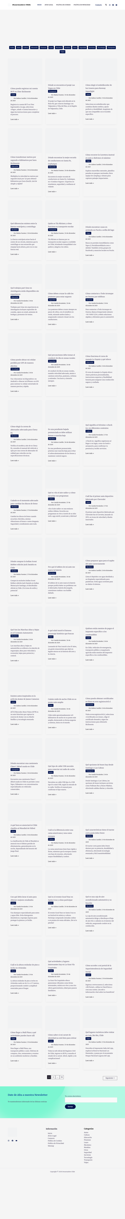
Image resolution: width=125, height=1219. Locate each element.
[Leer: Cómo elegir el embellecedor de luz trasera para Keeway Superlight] (100, 71)
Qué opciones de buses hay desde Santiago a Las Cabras (99, 797)
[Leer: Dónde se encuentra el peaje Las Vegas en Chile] (62, 71)
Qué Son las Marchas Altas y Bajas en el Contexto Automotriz (23, 655)
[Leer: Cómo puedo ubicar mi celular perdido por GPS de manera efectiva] (25, 358)
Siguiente (110, 1122)
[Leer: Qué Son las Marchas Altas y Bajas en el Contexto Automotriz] (25, 639)
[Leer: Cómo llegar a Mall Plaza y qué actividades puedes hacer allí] (25, 1059)
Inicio (48, 1177)
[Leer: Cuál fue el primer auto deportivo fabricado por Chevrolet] (100, 497)
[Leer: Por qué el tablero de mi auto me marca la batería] (62, 570)
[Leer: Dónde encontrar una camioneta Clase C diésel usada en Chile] (25, 778)
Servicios (107, 48)
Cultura (32, 48)
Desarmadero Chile (21, 5)
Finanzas (52, 48)
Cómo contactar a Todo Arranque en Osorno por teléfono (100, 307)
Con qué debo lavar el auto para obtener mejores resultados (23, 935)
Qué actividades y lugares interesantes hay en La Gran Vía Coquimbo (60, 1004)
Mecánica (69, 48)
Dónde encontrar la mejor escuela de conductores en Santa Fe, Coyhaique (61, 166)
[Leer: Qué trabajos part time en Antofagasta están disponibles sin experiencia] (25, 284)
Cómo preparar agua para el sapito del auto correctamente (99, 583)
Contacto (49, 1182)
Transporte (64, 53)
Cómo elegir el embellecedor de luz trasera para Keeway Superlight (98, 90)
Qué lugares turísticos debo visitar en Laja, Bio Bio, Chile (100, 1077)
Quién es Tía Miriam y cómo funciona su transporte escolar (61, 233)
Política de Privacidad (54, 1187)
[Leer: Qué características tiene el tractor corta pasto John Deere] (100, 847)
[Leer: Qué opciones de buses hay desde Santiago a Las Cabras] (100, 778)
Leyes (61, 48)
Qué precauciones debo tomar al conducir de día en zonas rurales (62, 371)
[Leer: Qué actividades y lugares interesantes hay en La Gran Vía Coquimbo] (62, 987)
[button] (98, 5)
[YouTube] (116, 5)
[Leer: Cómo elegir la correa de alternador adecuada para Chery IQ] (25, 425)
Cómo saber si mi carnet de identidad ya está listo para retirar (61, 1079)
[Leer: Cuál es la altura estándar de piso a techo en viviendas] (25, 989)
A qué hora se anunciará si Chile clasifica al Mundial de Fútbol (24, 862)
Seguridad (97, 48)
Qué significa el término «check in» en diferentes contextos (99, 441)
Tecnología (53, 53)
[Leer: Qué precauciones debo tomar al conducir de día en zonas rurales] (62, 355)
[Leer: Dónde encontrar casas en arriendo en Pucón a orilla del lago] (100, 219)
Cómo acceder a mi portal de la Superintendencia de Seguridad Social (98, 1008)
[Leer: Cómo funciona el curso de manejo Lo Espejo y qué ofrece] (100, 356)
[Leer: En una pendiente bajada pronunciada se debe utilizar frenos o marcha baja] (62, 426)
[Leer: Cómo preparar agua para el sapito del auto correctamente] (100, 567)
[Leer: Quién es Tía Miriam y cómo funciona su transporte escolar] (62, 217)
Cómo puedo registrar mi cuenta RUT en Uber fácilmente (25, 92)
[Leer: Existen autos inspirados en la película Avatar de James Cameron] (25, 707)
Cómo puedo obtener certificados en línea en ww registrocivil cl (100, 727)
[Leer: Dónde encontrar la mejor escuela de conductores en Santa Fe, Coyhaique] (62, 145)
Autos (24, 48)
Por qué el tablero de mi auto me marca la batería (62, 589)
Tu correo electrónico (91, 1142)
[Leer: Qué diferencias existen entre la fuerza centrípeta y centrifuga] (25, 217)
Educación (42, 48)
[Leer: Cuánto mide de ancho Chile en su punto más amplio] (62, 708)
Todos (16, 48)
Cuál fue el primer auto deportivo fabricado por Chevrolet (100, 515)
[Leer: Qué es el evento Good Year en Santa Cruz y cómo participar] (62, 917)
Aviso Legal (50, 1180)
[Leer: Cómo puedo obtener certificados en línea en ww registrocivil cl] (100, 708)
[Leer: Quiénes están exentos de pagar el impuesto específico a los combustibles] (100, 638)
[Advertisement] (62, 24)
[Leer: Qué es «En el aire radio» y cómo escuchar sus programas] (62, 496)
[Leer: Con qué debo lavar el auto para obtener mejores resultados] (25, 917)
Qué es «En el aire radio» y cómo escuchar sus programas (59, 513)
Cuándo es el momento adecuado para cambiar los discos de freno (25, 520)
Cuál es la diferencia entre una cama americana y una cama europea (61, 866)
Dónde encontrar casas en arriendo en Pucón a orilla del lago (99, 237)
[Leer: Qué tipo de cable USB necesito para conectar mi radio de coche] (62, 779)
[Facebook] (113, 5)
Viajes (74, 53)
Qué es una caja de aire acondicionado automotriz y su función (99, 936)
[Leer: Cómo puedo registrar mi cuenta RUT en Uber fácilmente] (25, 72)
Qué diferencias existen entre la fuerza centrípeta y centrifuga (25, 233)
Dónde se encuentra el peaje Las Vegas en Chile (61, 89)
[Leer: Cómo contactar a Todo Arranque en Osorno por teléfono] (100, 287)
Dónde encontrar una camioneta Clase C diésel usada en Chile (23, 795)
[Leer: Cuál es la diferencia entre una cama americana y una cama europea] (62, 847)
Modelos (80, 48)
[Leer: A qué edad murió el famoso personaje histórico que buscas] (62, 639)
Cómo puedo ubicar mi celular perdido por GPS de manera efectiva (25, 376)
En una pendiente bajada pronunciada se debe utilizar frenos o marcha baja (61, 447)
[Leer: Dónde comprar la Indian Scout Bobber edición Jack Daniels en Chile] (25, 567)
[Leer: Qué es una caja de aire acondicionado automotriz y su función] (100, 917)
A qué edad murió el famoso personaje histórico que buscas (60, 656)
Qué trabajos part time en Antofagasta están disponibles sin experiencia (24, 302)
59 (62, 1122)
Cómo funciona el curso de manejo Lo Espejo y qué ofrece (100, 372)
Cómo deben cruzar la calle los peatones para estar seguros (61, 307)
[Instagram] (110, 5)
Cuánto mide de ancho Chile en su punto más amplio (61, 728)
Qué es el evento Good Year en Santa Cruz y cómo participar (61, 935)
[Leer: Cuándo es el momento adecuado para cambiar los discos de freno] (25, 499)
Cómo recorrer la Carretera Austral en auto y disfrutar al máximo (98, 163)
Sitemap (49, 1190)
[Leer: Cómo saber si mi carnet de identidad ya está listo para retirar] (62, 1060)
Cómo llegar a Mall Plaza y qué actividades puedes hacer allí (25, 1077)
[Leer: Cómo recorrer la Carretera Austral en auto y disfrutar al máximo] (100, 143)
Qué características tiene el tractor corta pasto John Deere (98, 865)
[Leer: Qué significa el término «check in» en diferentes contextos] (100, 424)
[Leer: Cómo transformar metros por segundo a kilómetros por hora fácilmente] (25, 145)
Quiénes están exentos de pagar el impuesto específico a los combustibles (99, 656)
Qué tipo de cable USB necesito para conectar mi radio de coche (61, 798)
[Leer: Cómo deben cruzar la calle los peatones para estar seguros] (62, 287)
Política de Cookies (53, 1185)
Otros (88, 48)
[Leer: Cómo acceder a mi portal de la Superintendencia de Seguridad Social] (100, 989)
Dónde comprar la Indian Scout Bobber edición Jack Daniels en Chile (25, 585)
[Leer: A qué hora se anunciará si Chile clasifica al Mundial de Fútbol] (25, 844)
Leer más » (15, 123)
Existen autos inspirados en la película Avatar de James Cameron (21, 726)
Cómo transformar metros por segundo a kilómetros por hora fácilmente (24, 165)
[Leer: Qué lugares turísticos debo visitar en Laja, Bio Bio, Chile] (100, 1058)
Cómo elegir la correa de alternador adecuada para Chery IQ (25, 443)
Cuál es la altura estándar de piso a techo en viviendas (22, 1006)
